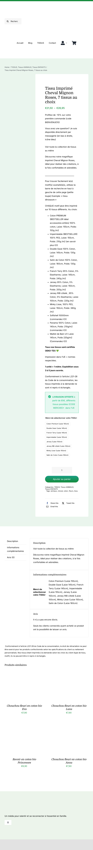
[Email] (51, 506)
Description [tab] (12, 541)
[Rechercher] (13, 21)
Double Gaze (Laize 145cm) (56, 428)
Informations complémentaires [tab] (15, 549)
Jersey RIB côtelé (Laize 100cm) (58, 446)
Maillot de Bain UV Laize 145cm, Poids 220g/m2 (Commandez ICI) (62, 338)
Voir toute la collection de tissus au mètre (53, 548)
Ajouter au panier (62, 479)
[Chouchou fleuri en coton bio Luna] (68, 673)
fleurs (71, 491)
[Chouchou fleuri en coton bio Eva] (24, 673)
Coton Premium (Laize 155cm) (57, 424)
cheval (60, 491)
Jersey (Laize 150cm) (54, 442)
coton (66, 491)
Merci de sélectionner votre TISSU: (61, 418)
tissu (76, 491)
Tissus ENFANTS (51, 489)
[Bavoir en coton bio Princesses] (24, 726)
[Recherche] (8, 21)
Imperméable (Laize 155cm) (56, 437)
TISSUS (57, 487)
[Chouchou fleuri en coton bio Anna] (68, 726)
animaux (54, 491)
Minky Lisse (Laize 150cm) (56, 451)
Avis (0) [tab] (11, 557)
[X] (67, 503)
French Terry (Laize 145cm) (56, 433)
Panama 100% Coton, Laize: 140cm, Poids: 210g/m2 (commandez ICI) (64, 326)
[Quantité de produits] (62, 470)
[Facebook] (51, 503)
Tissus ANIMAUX (67, 487)
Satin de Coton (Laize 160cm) (57, 455)
